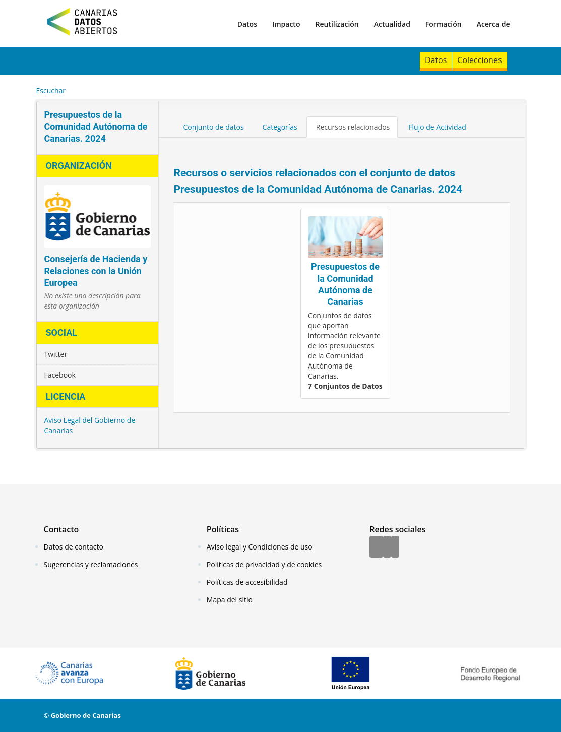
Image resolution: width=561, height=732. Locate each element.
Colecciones (479, 60)
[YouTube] (395, 547)
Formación (443, 24)
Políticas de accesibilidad (247, 582)
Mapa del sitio (230, 599)
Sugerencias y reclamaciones (91, 564)
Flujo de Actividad (437, 127)
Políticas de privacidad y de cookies (264, 564)
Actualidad (392, 24)
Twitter (56, 354)
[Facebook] (376, 547)
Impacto (286, 24)
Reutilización (336, 24)
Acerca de (493, 24)
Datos (247, 24)
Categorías (280, 127)
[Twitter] (387, 547)
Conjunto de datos (213, 127)
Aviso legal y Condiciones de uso (260, 547)
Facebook (60, 375)
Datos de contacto (73, 547)
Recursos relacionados (353, 127)
